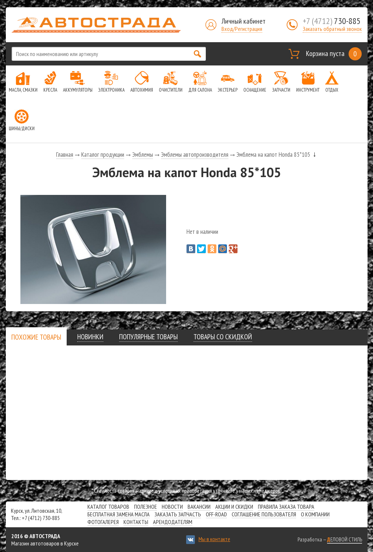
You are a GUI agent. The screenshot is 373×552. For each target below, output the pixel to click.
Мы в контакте (214, 539)
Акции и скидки (234, 506)
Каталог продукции (102, 155)
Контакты (135, 521)
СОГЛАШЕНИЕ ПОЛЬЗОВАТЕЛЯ (264, 514)
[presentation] (36, 337)
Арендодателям (172, 521)
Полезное (145, 506)
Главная (64, 155)
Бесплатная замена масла (118, 514)
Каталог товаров (108, 506)
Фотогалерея (103, 521)
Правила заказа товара (286, 506)
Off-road (216, 514)
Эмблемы (142, 155)
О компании (315, 514)
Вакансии (199, 506)
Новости (172, 506)
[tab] (36, 337)
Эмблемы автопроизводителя (194, 155)
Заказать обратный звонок (332, 28)
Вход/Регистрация (241, 28)
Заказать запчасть (177, 514)
